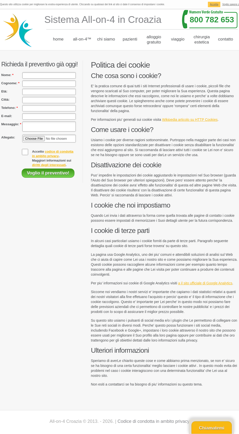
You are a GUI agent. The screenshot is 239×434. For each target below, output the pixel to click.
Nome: (7, 75)
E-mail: (6, 116)
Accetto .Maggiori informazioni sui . (52, 159)
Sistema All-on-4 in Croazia (102, 19)
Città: (5, 99)
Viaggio (177, 39)
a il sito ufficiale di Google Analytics (205, 283)
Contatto (225, 39)
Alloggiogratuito (154, 39)
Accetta (214, 4)
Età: (4, 91)
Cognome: (10, 83)
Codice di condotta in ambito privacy (153, 421)
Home (58, 39)
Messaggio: (11, 124)
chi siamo (106, 39)
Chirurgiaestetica (201, 39)
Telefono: (9, 108)
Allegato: (8, 139)
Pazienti (130, 39)
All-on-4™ (82, 39)
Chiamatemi (211, 428)
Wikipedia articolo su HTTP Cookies (190, 120)
